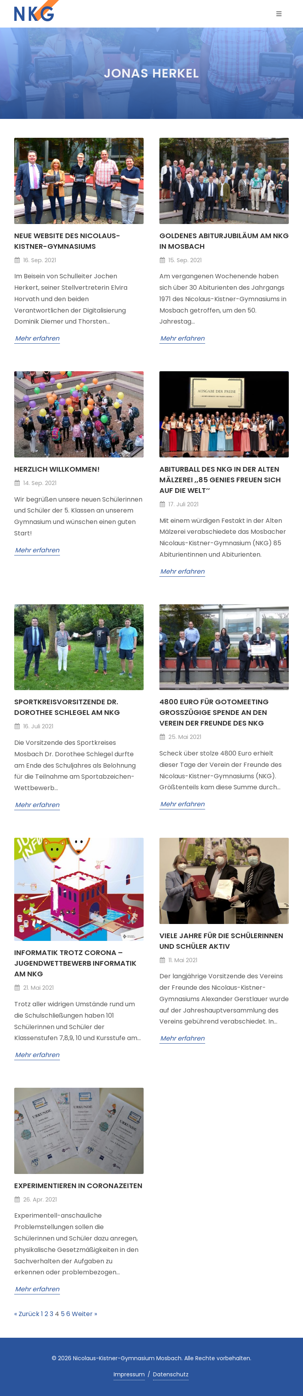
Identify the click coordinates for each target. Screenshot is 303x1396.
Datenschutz (171, 1374)
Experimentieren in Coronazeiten (78, 1185)
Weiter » (84, 1313)
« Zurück (26, 1313)
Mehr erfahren (37, 338)
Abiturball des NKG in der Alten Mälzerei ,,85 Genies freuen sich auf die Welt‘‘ (220, 479)
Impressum (129, 1374)
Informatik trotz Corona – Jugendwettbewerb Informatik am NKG (75, 963)
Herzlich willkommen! (57, 469)
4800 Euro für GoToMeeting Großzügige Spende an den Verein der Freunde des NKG (214, 712)
